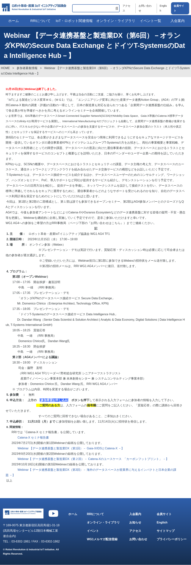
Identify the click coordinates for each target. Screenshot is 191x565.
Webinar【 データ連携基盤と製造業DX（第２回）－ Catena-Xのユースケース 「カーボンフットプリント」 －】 (93, 459)
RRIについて (40, 21)
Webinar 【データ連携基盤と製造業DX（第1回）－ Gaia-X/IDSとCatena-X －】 (71, 448)
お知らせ (135, 522)
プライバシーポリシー (172, 539)
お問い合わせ (144, 8)
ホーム (13, 21)
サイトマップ (166, 531)
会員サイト (179, 8)
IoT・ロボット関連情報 (74, 21)
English (163, 8)
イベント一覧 (150, 21)
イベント (93, 531)
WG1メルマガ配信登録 (102, 539)
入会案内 (135, 514)
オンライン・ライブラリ (115, 21)
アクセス (126, 8)
